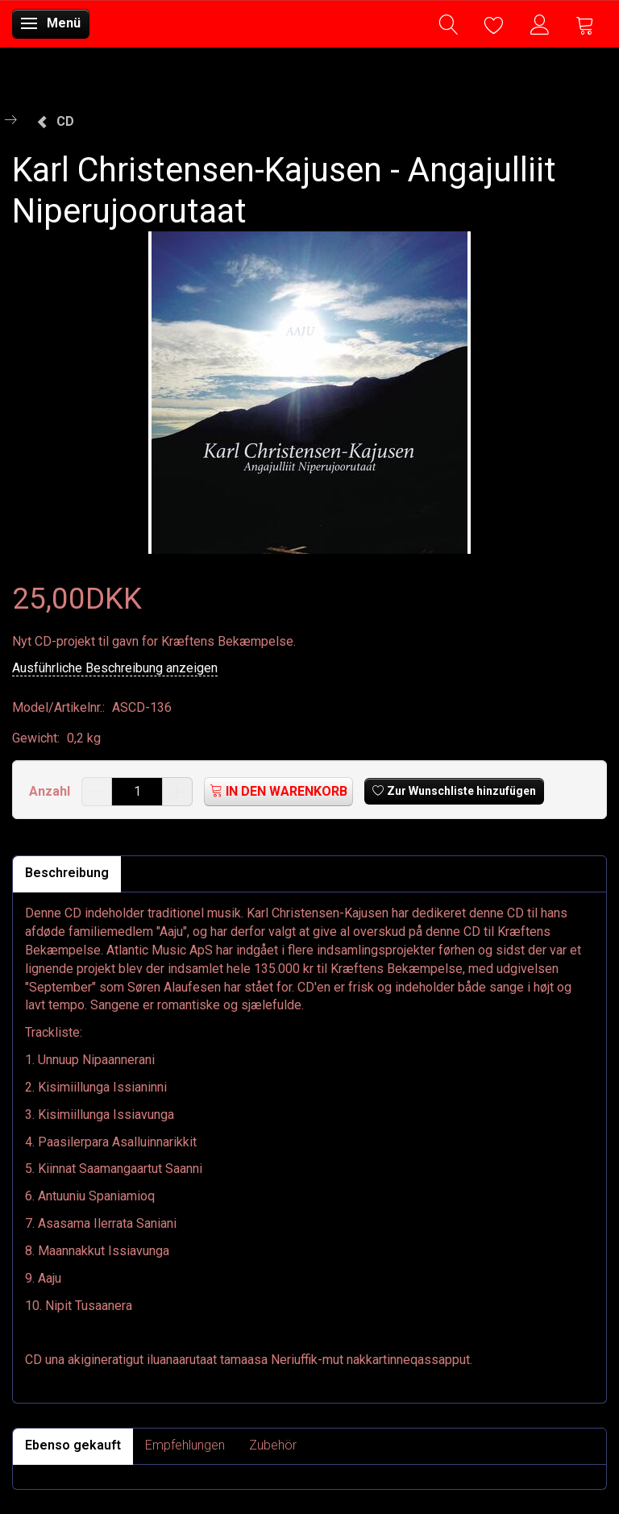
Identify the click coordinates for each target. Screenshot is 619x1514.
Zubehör (273, 1445)
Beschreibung (67, 872)
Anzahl (51, 791)
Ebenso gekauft (73, 1445)
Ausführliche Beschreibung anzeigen (115, 668)
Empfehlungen (185, 1445)
